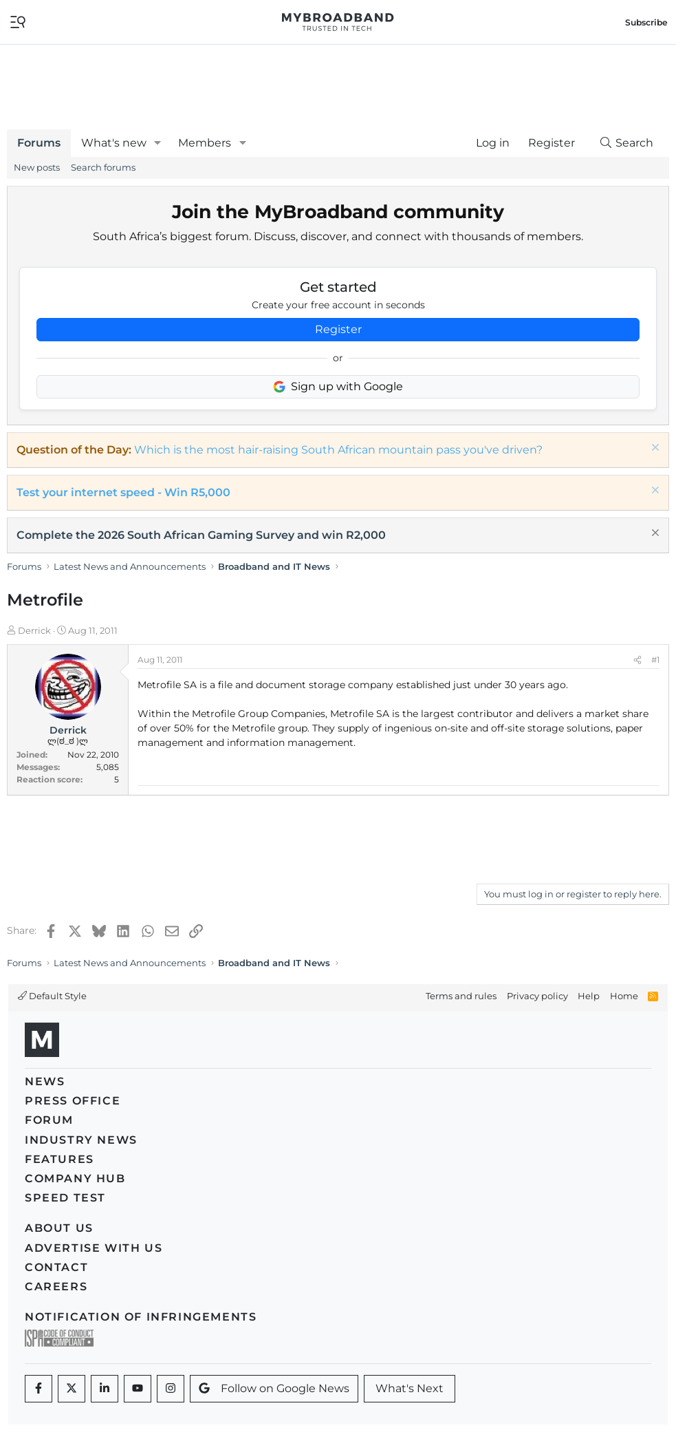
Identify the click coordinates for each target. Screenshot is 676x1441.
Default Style (52, 995)
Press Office (72, 1100)
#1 (655, 659)
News (45, 1081)
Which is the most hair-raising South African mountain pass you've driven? (338, 449)
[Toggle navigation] (18, 21)
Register (338, 329)
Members (204, 142)
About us (59, 1228)
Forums (39, 142)
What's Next (409, 1388)
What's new (113, 142)
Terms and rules (461, 995)
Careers (56, 1286)
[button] (158, 143)
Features (59, 1159)
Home (624, 995)
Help (589, 995)
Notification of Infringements (141, 1316)
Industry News (81, 1139)
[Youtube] (137, 1388)
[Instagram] (170, 1388)
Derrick (34, 630)
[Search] (625, 143)
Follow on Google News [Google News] (274, 1388)
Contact (56, 1267)
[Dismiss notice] (653, 449)
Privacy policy (537, 995)
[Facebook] (38, 1388)
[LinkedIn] (104, 1388)
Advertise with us (93, 1248)
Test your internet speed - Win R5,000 (123, 492)
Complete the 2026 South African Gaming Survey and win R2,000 (201, 535)
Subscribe (646, 22)
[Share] (637, 660)
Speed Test (65, 1197)
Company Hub (75, 1178)
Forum (49, 1120)
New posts (37, 167)
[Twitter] (71, 1388)
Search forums (103, 167)
